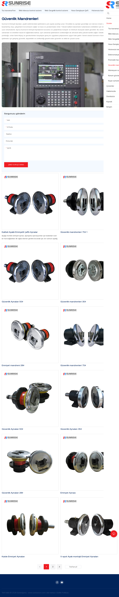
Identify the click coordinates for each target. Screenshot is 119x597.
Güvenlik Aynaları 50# (12, 302)
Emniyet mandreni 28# (13, 366)
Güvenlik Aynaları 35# (71, 429)
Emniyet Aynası (68, 493)
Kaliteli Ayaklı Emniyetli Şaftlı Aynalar (20, 232)
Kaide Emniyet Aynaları (13, 557)
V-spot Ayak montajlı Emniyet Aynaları (79, 557)
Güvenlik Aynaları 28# (12, 493)
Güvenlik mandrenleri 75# (73, 366)
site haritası (51, 593)
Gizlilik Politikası (62, 593)
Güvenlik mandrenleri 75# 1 (73, 232)
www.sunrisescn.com (37, 593)
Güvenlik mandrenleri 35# (73, 302)
